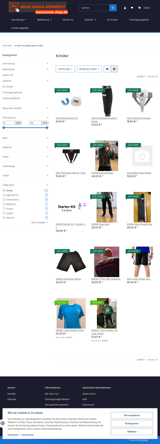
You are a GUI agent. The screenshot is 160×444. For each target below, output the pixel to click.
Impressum (13, 434)
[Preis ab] (8, 123)
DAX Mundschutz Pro (67, 118)
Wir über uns (52, 393)
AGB (84, 399)
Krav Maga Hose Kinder (139, 172)
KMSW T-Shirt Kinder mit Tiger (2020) (104, 332)
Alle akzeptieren (132, 415)
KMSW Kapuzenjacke (102, 172)
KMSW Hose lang (100, 224)
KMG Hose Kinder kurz (138, 278)
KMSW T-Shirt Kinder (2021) (70, 330)
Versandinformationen (57, 404)
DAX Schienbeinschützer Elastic (104, 120)
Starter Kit (7, 75)
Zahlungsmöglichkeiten (57, 399)
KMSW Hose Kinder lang (139, 224)
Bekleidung (8, 69)
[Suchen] (94, 7)
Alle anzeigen (38, 222)
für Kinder (7, 86)
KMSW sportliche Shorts (68, 278)
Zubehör (6, 80)
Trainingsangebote (12, 92)
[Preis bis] (35, 123)
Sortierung (64, 68)
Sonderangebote (11, 98)
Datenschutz (28, 434)
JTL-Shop (144, 440)
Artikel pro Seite (88, 68)
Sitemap (12, 399)
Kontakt (11, 393)
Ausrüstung (8, 63)
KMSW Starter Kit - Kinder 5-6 (70, 226)
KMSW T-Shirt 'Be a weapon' (106, 278)
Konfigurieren (131, 423)
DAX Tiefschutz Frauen (138, 118)
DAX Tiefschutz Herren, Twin (71, 172)
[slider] (4, 128)
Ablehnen (131, 431)
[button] (125, 7)
